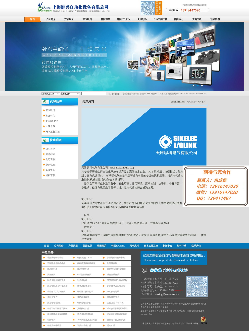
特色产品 (111, 325)
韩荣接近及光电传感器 (117, 280)
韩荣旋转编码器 (54, 325)
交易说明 (50, 165)
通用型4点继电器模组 (116, 269)
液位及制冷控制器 (85, 314)
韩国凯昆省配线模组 (56, 263)
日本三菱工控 (160, 19)
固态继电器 (52, 269)
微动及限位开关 (84, 286)
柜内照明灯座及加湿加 (117, 314)
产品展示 (69, 19)
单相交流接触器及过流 (117, 308)
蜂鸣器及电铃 (83, 297)
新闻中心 (178, 19)
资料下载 (196, 19)
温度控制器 (82, 280)
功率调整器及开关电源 (87, 320)
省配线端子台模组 (55, 257)
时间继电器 (112, 263)
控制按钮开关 (113, 297)
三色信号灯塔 (113, 291)
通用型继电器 (83, 269)
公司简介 (50, 19)
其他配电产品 (83, 308)
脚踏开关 (51, 274)
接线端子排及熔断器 (116, 320)
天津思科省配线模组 (116, 257)
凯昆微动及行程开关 (116, 286)
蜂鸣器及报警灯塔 (85, 291)
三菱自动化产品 (84, 325)
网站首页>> (192, 101)
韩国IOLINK (123, 19)
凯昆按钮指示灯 (54, 303)
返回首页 (203, 5)
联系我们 (215, 19)
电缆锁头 (51, 320)
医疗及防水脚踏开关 (56, 280)
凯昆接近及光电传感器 (57, 286)
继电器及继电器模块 (86, 263)
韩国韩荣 (105, 19)
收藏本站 (186, 5)
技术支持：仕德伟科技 (187, 311)
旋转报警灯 (52, 297)
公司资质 (50, 159)
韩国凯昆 (87, 19)
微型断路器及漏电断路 (57, 314)
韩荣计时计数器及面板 (57, 308)
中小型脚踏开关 (84, 274)
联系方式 (194, 5)
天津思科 (142, 19)
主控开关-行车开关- (115, 303)
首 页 (32, 19)
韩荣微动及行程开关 (56, 291)
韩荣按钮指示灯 (84, 303)
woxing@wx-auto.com (167, 294)
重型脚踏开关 (113, 274)
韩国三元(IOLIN (84, 257)
